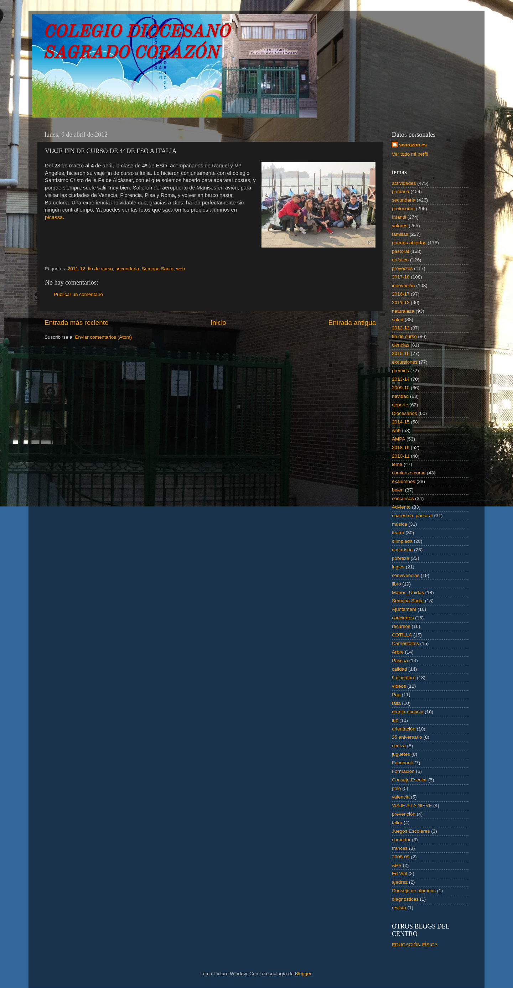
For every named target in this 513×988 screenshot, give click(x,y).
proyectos (402, 268)
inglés (398, 567)
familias (400, 234)
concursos (403, 498)
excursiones (405, 362)
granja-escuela (408, 711)
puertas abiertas (409, 242)
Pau (396, 694)
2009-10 (401, 387)
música (399, 524)
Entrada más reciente (77, 322)
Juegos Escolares (411, 831)
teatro (398, 532)
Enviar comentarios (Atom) (103, 337)
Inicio (218, 322)
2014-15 (401, 422)
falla (396, 703)
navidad (400, 396)
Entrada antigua (352, 322)
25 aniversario (407, 737)
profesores (403, 208)
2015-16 (401, 353)
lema (397, 464)
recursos (401, 626)
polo (396, 788)
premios (400, 370)
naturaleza (403, 311)
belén (398, 490)
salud (397, 319)
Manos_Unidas (408, 592)
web (180, 268)
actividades (404, 183)
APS (396, 865)
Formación (403, 771)
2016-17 (401, 294)
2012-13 (401, 328)
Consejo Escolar (409, 779)
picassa (54, 217)
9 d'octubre (403, 677)
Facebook (402, 762)
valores (400, 225)
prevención (403, 814)
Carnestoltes (405, 643)
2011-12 (77, 268)
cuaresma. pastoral (412, 515)
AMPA (398, 439)
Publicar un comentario (78, 294)
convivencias (405, 575)
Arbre (398, 652)
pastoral (400, 251)
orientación (403, 729)
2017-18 (401, 277)
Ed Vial (399, 873)
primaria (400, 191)
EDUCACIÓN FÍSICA (414, 944)
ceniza (399, 745)
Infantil (399, 217)
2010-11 (401, 456)
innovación (403, 285)
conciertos (403, 617)
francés (400, 848)
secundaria (127, 268)
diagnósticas (405, 899)
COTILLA (402, 635)
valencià (401, 797)
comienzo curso (409, 472)
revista (399, 907)
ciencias (400, 345)
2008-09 (401, 856)
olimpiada (402, 541)
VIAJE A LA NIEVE (412, 805)
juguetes (401, 754)
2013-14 (401, 379)
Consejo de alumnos (414, 890)
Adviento (401, 507)
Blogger (303, 973)
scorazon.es (413, 144)
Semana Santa (157, 268)
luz (395, 720)
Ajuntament (404, 609)
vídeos (399, 686)
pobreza (400, 558)
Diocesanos (404, 413)
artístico (400, 259)
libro (396, 584)
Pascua (400, 660)
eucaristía (402, 549)
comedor (401, 839)
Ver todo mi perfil (410, 154)
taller (397, 822)
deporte (400, 404)
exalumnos (403, 481)
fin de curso (100, 268)
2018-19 (401, 447)
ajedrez (400, 882)
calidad (399, 669)
